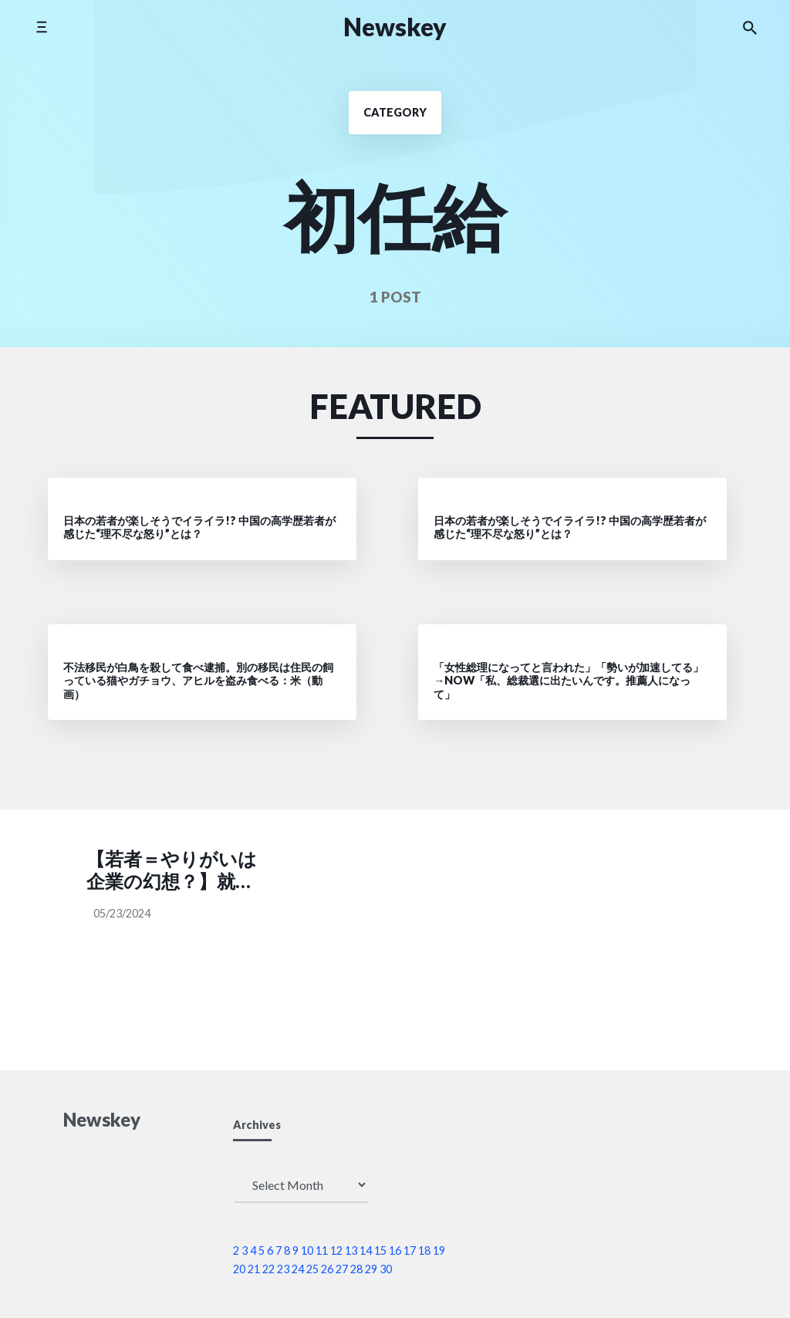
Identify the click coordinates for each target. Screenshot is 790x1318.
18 (424, 1250)
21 (254, 1269)
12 (336, 1250)
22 (268, 1269)
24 (298, 1269)
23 (283, 1269)
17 (409, 1250)
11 (322, 1250)
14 (366, 1250)
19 (439, 1250)
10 (307, 1250)
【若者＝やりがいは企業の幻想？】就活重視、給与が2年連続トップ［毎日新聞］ (171, 870)
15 (380, 1250)
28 (356, 1269)
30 (386, 1269)
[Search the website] (750, 27)
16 (395, 1250)
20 (239, 1269)
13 (351, 1250)
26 (327, 1269)
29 (371, 1269)
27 (342, 1269)
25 (312, 1269)
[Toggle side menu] (41, 26)
